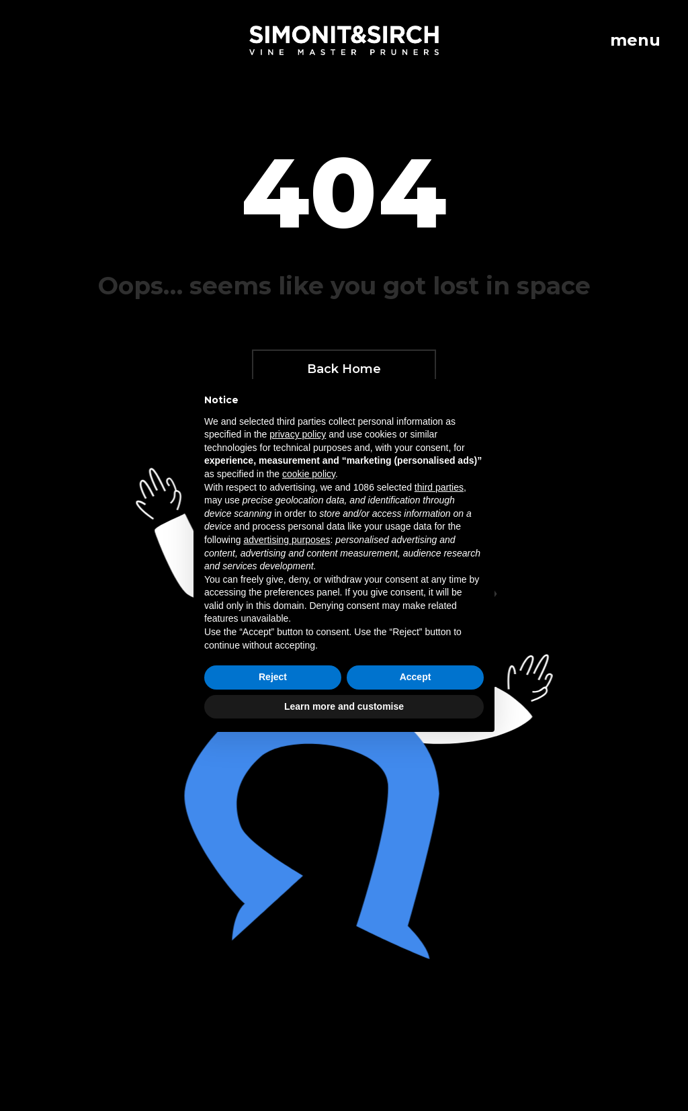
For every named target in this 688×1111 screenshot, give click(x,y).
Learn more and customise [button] (344, 706)
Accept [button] (415, 676)
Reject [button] (273, 676)
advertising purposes (286, 539)
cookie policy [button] (308, 473)
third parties (439, 487)
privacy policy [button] (297, 434)
